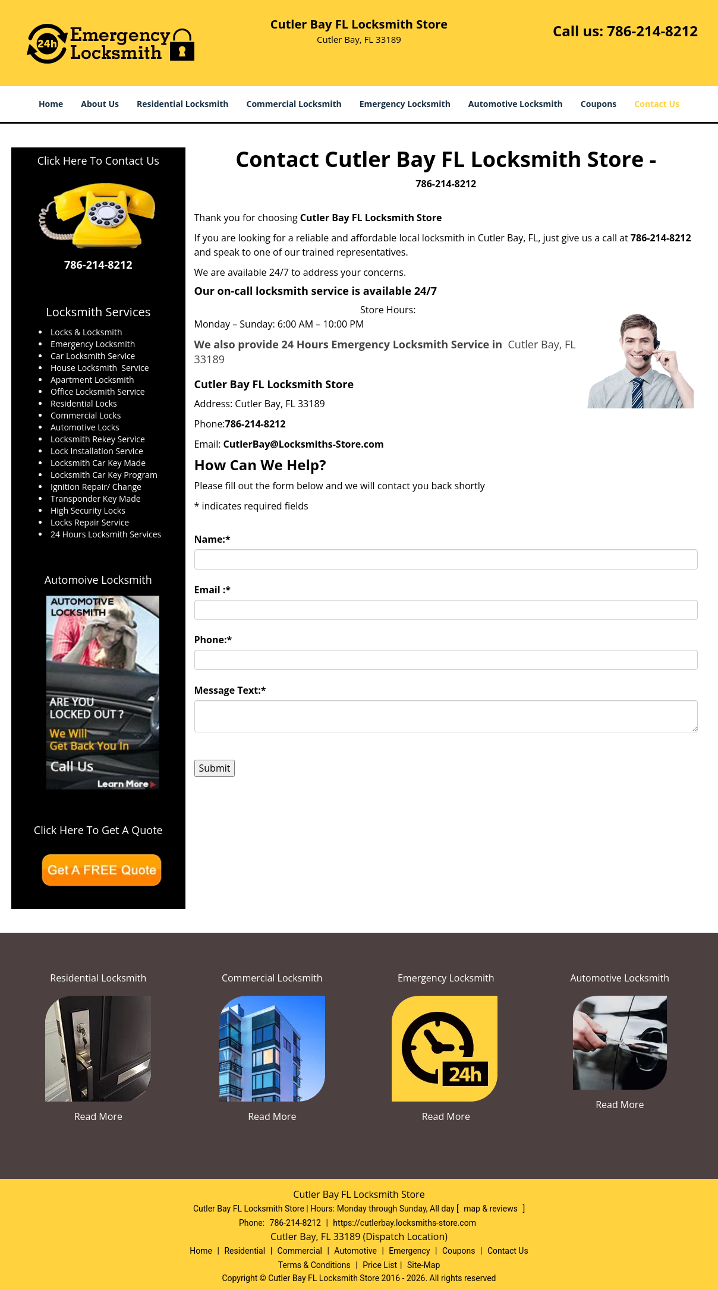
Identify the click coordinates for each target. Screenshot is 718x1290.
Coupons (598, 103)
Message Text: (230, 690)
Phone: (213, 639)
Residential (244, 1251)
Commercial (300, 1251)
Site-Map (423, 1265)
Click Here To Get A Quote (98, 830)
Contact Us (656, 103)
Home (51, 103)
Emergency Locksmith (405, 103)
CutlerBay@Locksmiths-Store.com (303, 444)
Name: (212, 539)
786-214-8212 (652, 30)
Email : (212, 589)
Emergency (409, 1251)
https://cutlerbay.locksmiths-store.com (404, 1223)
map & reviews (491, 1208)
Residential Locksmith (183, 103)
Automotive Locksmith (515, 103)
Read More (98, 1116)
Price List (380, 1265)
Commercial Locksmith (293, 103)
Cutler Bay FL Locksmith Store (371, 217)
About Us (100, 103)
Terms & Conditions (314, 1265)
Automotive (355, 1251)
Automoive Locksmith (98, 579)
